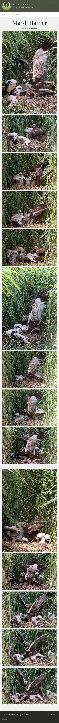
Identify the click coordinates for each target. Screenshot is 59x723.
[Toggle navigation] (54, 6)
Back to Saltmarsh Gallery (11, 14)
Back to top (53, 714)
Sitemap (4, 719)
